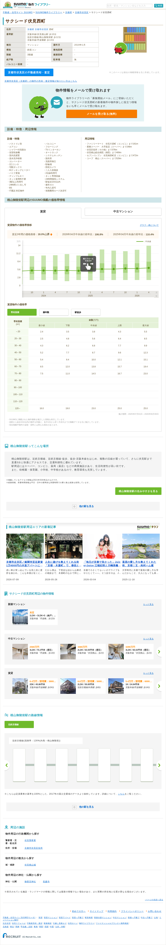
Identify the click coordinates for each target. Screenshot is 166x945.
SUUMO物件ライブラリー (49, 12)
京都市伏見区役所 (34, 848)
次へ (158, 765)
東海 (36, 927)
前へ (7, 765)
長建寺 (46, 881)
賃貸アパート (64, 917)
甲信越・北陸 (26, 927)
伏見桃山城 (30, 865)
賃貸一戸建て (78, 917)
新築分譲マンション (102, 917)
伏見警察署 (30, 840)
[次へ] (158, 651)
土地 (156, 917)
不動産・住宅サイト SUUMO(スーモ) (19, 917)
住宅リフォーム (18, 923)
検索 (160, 5)
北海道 (6, 927)
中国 (52, 927)
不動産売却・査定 (34, 923)
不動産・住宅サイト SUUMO (18, 12)
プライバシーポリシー (132, 911)
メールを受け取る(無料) (102, 113)
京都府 (68, 12)
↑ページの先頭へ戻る (154, 900)
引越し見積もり (59, 923)
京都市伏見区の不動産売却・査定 (29, 72)
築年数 (46, 312)
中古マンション (119, 917)
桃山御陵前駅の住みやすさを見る (138, 491)
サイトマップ (96, 911)
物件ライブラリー (87, 923)
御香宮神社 (30, 881)
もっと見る (148, 604)
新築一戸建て (133, 917)
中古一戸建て (146, 917)
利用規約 (112, 911)
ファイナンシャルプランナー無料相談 (112, 923)
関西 (41, 927)
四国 (46, 927)
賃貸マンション (50, 917)
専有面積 (15, 312)
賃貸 (40, 917)
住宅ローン (73, 923)
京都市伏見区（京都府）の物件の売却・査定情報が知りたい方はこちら (41, 81)
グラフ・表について (149, 225)
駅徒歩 (78, 312)
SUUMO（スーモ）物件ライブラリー (26, 5)
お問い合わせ (154, 911)
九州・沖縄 (60, 927)
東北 (12, 927)
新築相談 (47, 923)
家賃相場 (89, 917)
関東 (17, 927)
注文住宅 (6, 923)
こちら (121, 794)
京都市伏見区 (82, 12)
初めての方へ (79, 911)
